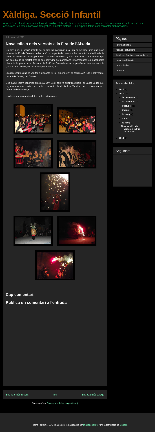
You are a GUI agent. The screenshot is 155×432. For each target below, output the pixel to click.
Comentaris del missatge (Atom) (62, 403)
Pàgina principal (123, 45)
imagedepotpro (90, 425)
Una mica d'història (125, 60)
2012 (122, 89)
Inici (55, 394)
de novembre (129, 101)
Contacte (120, 70)
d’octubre (127, 106)
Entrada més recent (17, 394)
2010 (122, 138)
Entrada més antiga (93, 394)
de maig (126, 114)
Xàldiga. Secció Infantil (52, 15)
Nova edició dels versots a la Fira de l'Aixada (130, 129)
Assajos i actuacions (125, 50)
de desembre (129, 97)
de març (126, 122)
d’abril (125, 118)
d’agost (126, 110)
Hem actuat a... (123, 65)
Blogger (123, 425)
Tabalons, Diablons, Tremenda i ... (132, 55)
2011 (122, 93)
